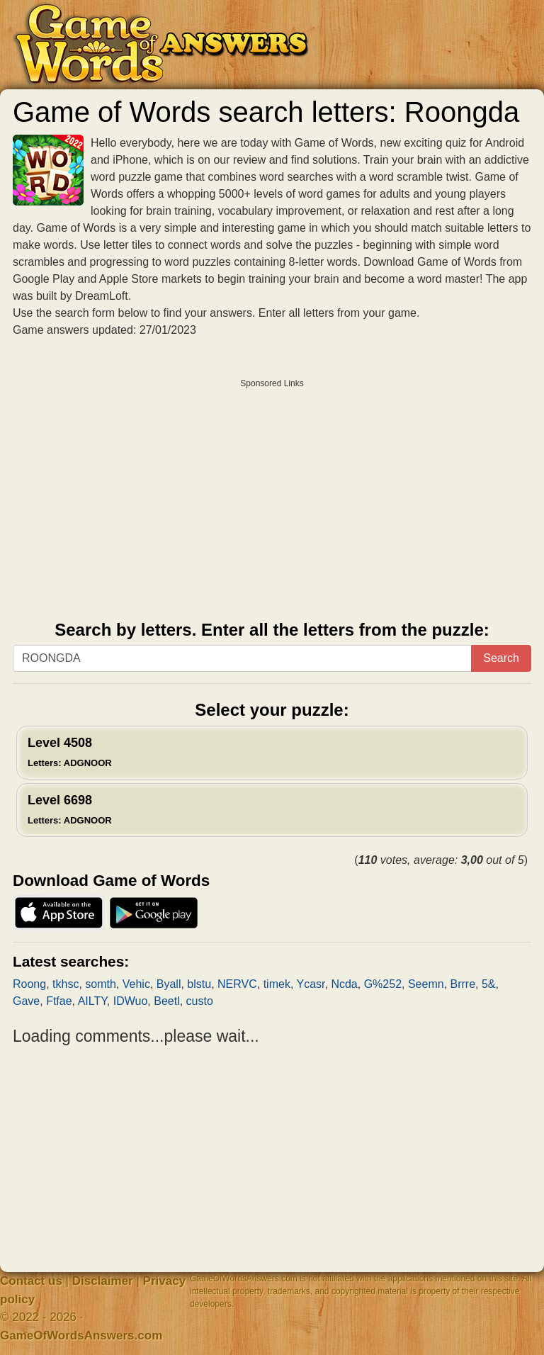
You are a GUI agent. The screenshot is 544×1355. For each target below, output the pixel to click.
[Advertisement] (272, 494)
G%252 (383, 984)
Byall (169, 984)
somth (100, 984)
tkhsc (65, 984)
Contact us (31, 1281)
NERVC (237, 984)
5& (489, 984)
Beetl (166, 1001)
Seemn (426, 984)
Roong (29, 984)
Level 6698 (70, 809)
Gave (26, 1001)
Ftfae (59, 1001)
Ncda (344, 984)
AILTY (92, 1001)
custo (199, 1001)
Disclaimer (102, 1281)
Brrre (463, 984)
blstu (199, 984)
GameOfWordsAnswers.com (81, 1335)
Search (501, 658)
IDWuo (130, 1001)
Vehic (136, 984)
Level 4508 (70, 752)
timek (277, 984)
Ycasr (311, 984)
